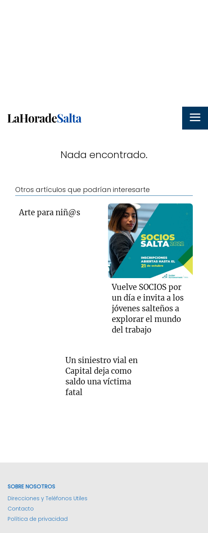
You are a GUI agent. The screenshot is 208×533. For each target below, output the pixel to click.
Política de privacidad (38, 519)
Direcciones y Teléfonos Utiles (47, 498)
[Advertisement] (104, 53)
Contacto (21, 508)
